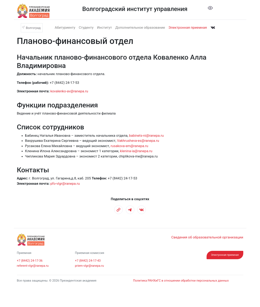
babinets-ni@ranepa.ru (146, 135)
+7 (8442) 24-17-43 (88, 260)
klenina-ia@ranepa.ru (136, 151)
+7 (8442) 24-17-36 (30, 260)
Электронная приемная (187, 27)
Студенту (86, 27)
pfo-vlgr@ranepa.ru (65, 183)
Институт (104, 27)
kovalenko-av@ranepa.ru (69, 91)
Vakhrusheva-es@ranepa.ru (138, 141)
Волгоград (33, 28)
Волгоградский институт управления (134, 8)
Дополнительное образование (140, 27)
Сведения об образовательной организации (207, 237)
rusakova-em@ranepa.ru (129, 146)
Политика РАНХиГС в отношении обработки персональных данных (181, 280)
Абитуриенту (65, 27)
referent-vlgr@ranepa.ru (33, 266)
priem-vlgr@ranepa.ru (89, 266)
